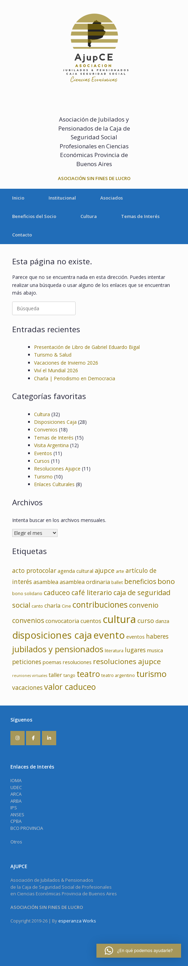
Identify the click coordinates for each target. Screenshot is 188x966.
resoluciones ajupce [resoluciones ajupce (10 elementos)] (127, 661)
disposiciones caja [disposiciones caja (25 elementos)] (52, 635)
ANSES (17, 814)
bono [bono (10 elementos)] (166, 581)
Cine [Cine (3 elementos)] (66, 606)
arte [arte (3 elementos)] (120, 571)
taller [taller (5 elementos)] (55, 675)
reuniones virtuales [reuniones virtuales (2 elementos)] (29, 675)
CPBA (16, 821)
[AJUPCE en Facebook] (33, 738)
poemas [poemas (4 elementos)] (52, 662)
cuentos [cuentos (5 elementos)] (90, 621)
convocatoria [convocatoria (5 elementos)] (62, 621)
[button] (138, 951)
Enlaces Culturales (54, 484)
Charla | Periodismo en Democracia (74, 378)
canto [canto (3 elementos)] (37, 606)
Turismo (43, 476)
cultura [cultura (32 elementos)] (119, 619)
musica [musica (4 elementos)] (155, 650)
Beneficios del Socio (34, 216)
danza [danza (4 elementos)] (162, 620)
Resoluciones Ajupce (57, 468)
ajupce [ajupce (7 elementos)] (104, 570)
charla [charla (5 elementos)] (52, 605)
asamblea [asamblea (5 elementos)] (45, 582)
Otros (16, 842)
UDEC (16, 787)
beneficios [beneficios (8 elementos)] (140, 581)
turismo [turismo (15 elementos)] (151, 673)
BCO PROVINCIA (26, 828)
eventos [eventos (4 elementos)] (135, 636)
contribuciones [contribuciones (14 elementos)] (100, 604)
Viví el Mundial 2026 (56, 370)
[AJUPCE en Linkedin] (49, 738)
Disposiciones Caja (55, 422)
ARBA (16, 801)
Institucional (62, 198)
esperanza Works (77, 921)
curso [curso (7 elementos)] (145, 620)
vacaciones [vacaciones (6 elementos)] (27, 688)
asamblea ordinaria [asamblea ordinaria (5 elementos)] (85, 582)
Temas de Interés (140, 216)
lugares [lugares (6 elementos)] (135, 650)
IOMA (16, 780)
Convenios (46, 429)
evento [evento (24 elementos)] (109, 635)
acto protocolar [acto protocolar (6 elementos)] (34, 571)
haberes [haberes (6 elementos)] (157, 636)
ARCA (16, 794)
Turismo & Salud (52, 354)
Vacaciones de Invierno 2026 (66, 362)
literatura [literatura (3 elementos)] (114, 650)
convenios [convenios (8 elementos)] (28, 620)
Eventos (43, 453)
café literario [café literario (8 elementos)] (91, 592)
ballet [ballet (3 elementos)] (117, 582)
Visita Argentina (51, 445)
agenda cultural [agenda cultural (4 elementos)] (75, 570)
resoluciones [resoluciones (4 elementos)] (77, 662)
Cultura (88, 216)
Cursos (42, 461)
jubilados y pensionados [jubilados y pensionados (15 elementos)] (57, 649)
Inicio (18, 198)
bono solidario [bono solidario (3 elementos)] (27, 593)
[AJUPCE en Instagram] (17, 738)
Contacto (22, 235)
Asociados (111, 198)
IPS (13, 807)
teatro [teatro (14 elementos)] (88, 673)
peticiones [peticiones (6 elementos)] (26, 662)
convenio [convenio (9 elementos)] (144, 605)
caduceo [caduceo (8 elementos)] (57, 592)
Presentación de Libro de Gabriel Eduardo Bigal (87, 347)
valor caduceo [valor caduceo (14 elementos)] (70, 686)
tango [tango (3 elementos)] (69, 675)
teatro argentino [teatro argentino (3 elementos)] (118, 675)
